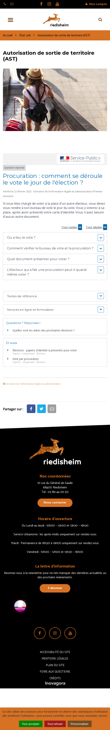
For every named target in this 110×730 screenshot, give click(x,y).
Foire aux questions (55, 671)
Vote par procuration (26, 359)
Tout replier (71, 227)
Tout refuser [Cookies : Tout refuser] (55, 724)
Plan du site (55, 665)
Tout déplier (96, 227)
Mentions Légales (55, 658)
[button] (55, 237)
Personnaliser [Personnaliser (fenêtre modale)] (80, 724)
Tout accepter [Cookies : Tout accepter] (31, 724)
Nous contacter (55, 502)
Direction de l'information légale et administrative (32, 384)
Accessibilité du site (55, 652)
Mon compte (96, 4)
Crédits (55, 678)
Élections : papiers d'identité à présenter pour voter (45, 350)
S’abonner (55, 588)
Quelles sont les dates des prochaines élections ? (44, 330)
